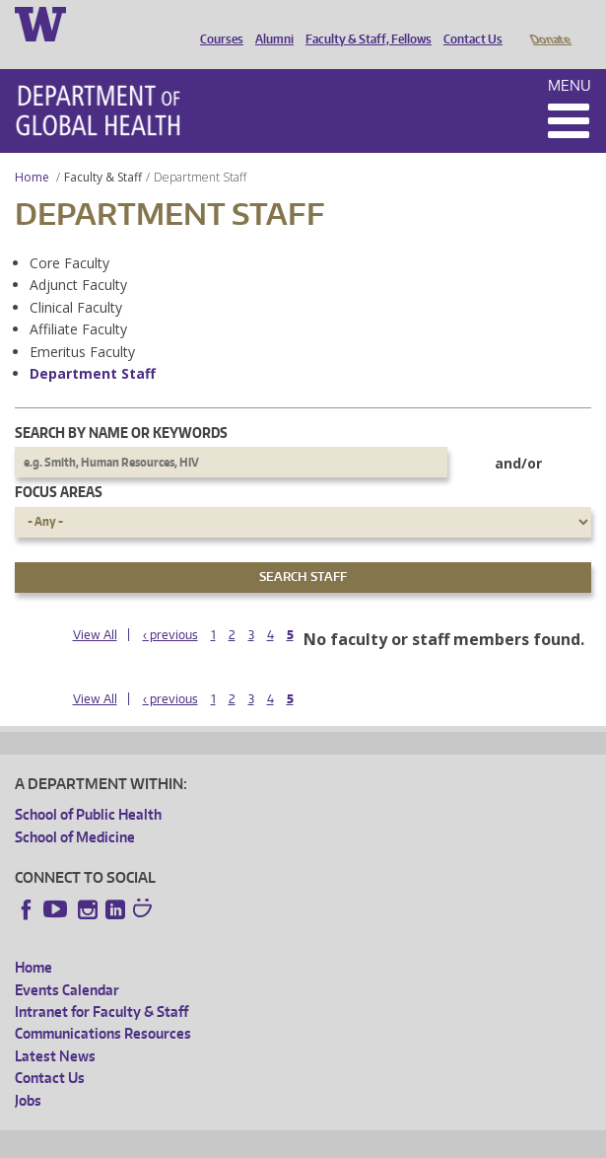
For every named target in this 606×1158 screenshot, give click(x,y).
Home (32, 149)
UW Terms (355, 1139)
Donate (549, 23)
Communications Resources (103, 1005)
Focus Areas (58, 464)
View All (95, 607)
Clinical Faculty (76, 279)
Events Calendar (67, 962)
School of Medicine (75, 809)
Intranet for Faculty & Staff (101, 984)
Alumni (269, 23)
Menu (569, 57)
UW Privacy (275, 1139)
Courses (216, 23)
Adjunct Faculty (78, 257)
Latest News (55, 1028)
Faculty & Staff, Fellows (364, 23)
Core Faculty (69, 235)
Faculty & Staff (103, 149)
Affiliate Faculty (78, 301)
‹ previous (170, 607)
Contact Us (468, 23)
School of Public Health (88, 786)
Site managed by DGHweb (473, 1139)
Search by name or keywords (121, 405)
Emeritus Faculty (82, 324)
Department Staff (93, 345)
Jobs (28, 1072)
